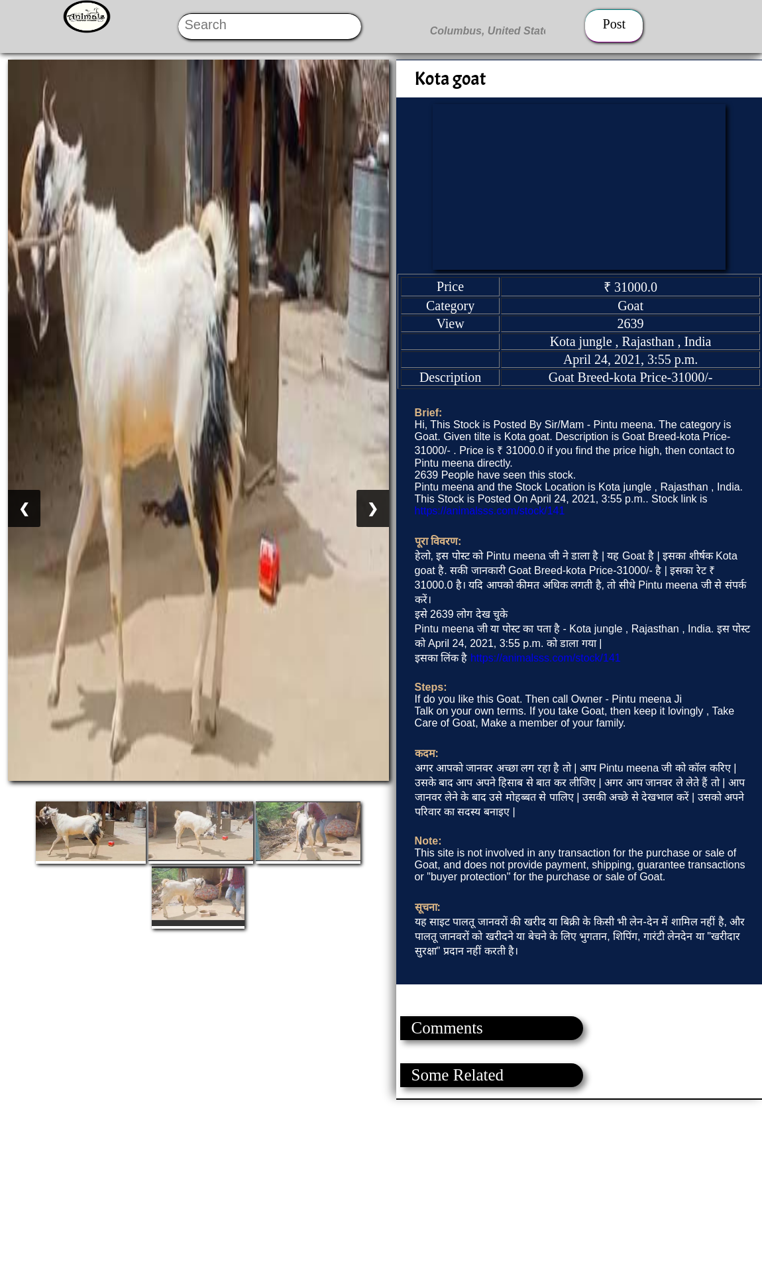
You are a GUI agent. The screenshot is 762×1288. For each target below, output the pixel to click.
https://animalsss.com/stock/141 (490, 510)
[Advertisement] (380, 1192)
